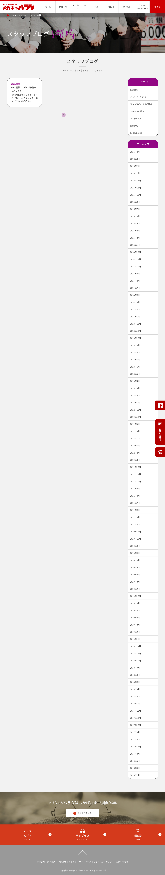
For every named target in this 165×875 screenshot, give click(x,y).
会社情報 (126, 6)
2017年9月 (135, 732)
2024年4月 (135, 302)
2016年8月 (135, 753)
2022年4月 (135, 452)
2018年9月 (135, 667)
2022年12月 (135, 409)
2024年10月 (135, 266)
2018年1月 (135, 703)
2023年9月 (135, 345)
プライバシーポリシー (104, 861)
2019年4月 (135, 617)
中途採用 (62, 861)
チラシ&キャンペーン (142, 7)
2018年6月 (135, 682)
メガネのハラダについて (79, 7)
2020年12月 (135, 531)
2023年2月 (135, 395)
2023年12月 (135, 323)
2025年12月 (135, 180)
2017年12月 (135, 710)
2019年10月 (135, 596)
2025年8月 (135, 201)
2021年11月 (135, 474)
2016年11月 (135, 746)
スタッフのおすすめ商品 (141, 104)
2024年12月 (135, 252)
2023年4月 (135, 381)
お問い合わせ (122, 861)
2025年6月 (135, 216)
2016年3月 (135, 768)
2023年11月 (135, 330)
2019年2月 (135, 631)
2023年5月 (135, 373)
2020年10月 (135, 538)
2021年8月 (135, 495)
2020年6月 (135, 560)
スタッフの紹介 (137, 111)
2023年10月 (135, 338)
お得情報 (134, 89)
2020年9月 (135, 545)
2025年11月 (135, 187)
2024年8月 (135, 280)
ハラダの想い (136, 118)
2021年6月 (135, 510)
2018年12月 (135, 646)
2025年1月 (135, 244)
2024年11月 (135, 259)
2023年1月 (135, 402)
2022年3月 (135, 459)
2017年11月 (135, 717)
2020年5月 (135, 567)
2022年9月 (135, 424)
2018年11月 (135, 653)
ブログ (157, 6)
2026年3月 (135, 158)
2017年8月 (135, 739)
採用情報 (134, 125)
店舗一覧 (63, 6)
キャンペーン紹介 (138, 96)
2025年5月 (135, 223)
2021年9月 (135, 488)
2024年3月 (135, 309)
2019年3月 (135, 624)
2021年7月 (135, 502)
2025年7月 (135, 209)
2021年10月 (135, 481)
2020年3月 (135, 581)
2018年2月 (135, 696)
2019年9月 (135, 603)
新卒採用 (51, 861)
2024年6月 (135, 295)
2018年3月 (135, 689)
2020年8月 (135, 553)
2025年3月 (135, 230)
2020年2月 (135, 588)
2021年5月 (135, 517)
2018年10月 (135, 660)
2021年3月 (135, 524)
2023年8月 (135, 352)
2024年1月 (135, 316)
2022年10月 (135, 416)
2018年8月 (135, 674)
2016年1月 (135, 775)
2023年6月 (135, 366)
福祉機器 (72, 861)
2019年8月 (135, 610)
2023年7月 (135, 359)
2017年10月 (135, 725)
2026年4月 (135, 151)
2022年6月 (135, 445)
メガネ (95, 6)
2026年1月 (135, 173)
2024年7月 (135, 287)
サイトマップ (85, 861)
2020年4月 (135, 574)
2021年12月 (135, 467)
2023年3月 (135, 388)
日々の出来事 (136, 132)
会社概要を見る (82, 813)
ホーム (48, 6)
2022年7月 (135, 438)
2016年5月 (135, 760)
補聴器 (111, 6)
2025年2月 (135, 237)
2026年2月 (135, 166)
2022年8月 (135, 431)
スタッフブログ (19, 15)
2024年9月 (135, 273)
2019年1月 (135, 639)
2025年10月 (135, 194)
